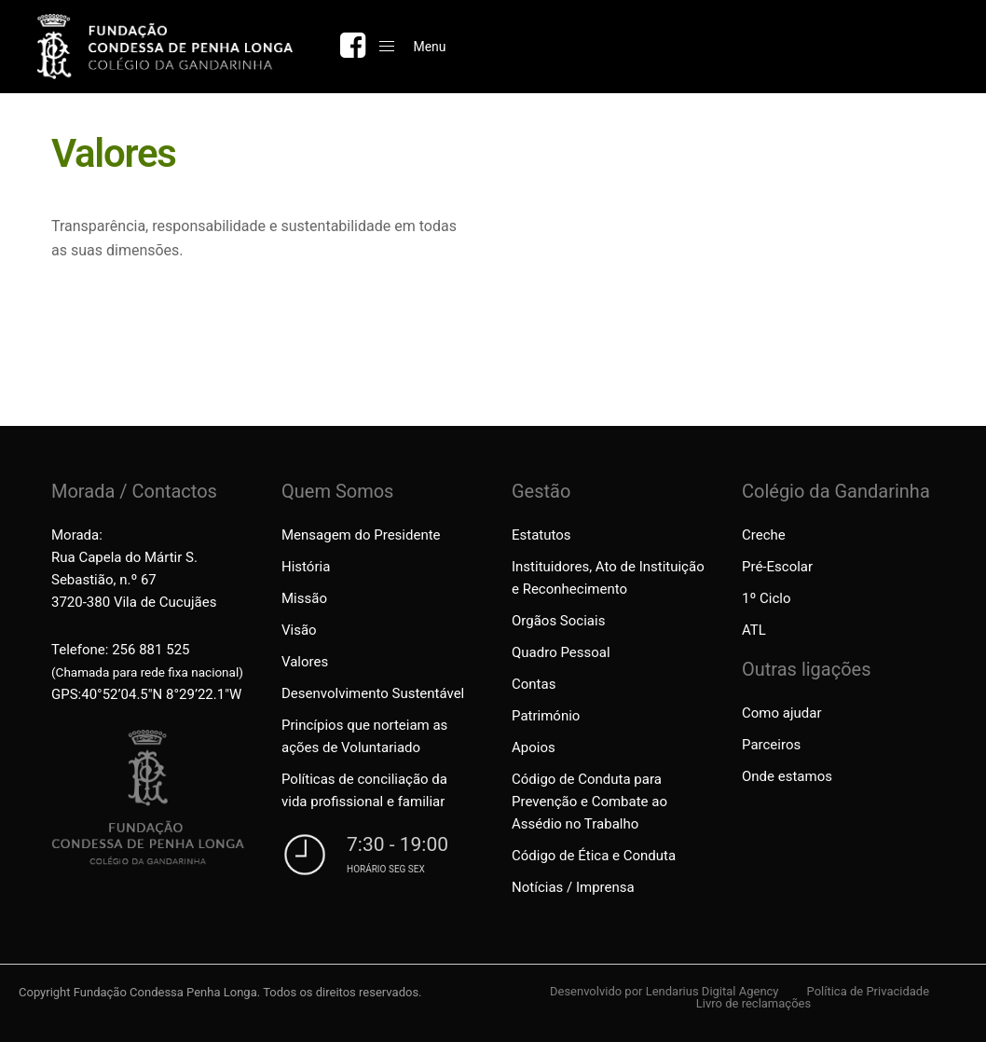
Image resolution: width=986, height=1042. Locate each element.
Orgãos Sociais (558, 620)
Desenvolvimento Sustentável (372, 693)
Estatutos (541, 535)
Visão (299, 630)
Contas (533, 684)
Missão (304, 598)
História (305, 566)
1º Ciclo (766, 598)
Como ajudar (781, 713)
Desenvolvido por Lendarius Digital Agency (664, 991)
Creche (764, 535)
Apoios (533, 747)
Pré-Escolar (777, 566)
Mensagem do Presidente (361, 535)
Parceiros (771, 744)
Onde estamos (787, 776)
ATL (754, 630)
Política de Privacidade (868, 991)
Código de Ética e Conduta (594, 855)
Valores (304, 661)
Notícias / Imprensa (573, 887)
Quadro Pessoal (561, 652)
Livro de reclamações (753, 1003)
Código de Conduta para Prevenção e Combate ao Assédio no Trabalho (589, 801)
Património (546, 715)
